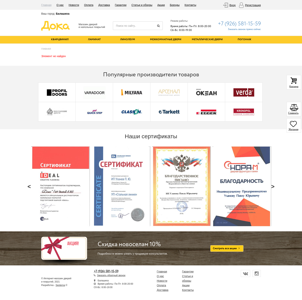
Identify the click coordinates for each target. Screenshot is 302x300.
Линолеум (127, 39)
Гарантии (121, 5)
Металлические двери (207, 39)
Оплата (88, 5)
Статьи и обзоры (141, 5)
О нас (60, 5)
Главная (46, 5)
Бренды (175, 5)
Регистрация (253, 5)
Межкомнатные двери (165, 39)
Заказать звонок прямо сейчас (244, 29)
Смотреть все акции (227, 248)
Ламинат (94, 39)
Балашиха (62, 13)
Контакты (190, 5)
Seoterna (60, 285)
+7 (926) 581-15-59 (239, 24)
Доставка (104, 5)
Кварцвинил (60, 39)
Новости (74, 5)
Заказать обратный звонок (111, 275)
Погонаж (244, 39)
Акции (161, 5)
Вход (232, 5)
